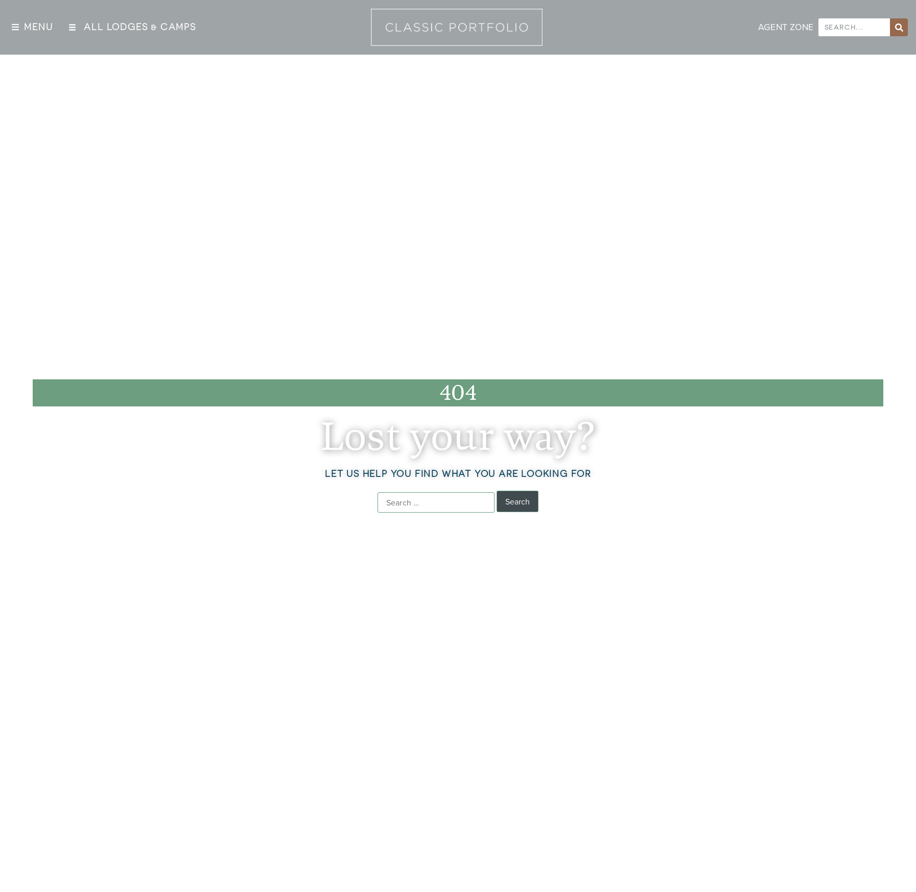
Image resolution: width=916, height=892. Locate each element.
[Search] (899, 27)
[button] (32, 27)
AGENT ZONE (785, 26)
